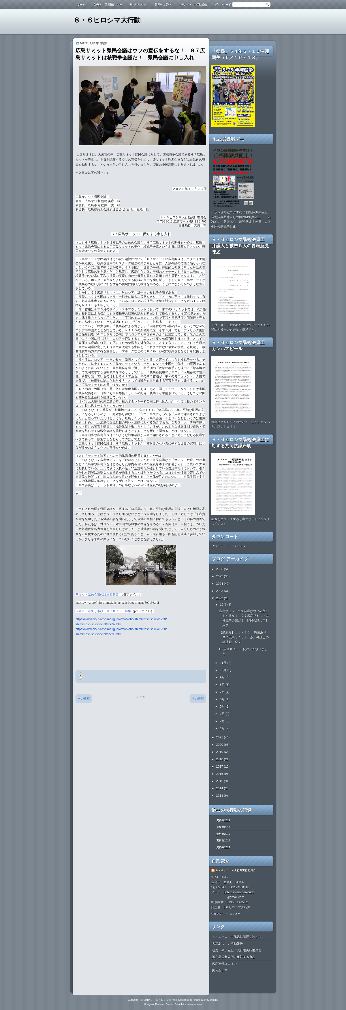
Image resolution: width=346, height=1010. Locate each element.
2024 (220, 583)
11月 (223, 663)
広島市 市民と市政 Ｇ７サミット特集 (103, 611)
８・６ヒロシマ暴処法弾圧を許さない (238, 937)
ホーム (81, 4)
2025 (220, 576)
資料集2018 (223, 820)
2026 (220, 569)
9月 (223, 677)
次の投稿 (84, 698)
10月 (223, 670)
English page (138, 4)
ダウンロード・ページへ (228, 546)
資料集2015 (223, 840)
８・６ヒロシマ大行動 (106, 20)
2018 (220, 759)
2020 (220, 744)
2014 (220, 788)
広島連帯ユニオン (224, 963)
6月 (223, 699)
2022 (220, 598)
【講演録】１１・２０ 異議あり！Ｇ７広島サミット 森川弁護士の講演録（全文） (244, 637)
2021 (220, 737)
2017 (220, 766)
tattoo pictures (194, 1004)
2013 (220, 795)
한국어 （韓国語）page (108, 4)
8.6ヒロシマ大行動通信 (193, 4)
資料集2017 (223, 827)
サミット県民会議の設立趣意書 (97, 594)
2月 (223, 721)
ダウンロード (223, 4)
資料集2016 (223, 834)
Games (169, 1004)
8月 (223, 684)
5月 (223, 706)
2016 (220, 774)
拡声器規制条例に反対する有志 (233, 957)
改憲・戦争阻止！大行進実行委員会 (236, 950)
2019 (220, 752)
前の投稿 (198, 698)
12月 (223, 604)
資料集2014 (223, 847)
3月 (223, 714)
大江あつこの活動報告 (227, 943)
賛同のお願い (163, 4)
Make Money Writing (206, 999)
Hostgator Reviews (154, 1004)
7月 (223, 692)
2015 (220, 781)
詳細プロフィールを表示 (226, 914)
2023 (220, 591)
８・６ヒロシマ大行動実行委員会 (236, 870)
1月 (223, 728)
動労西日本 (220, 970)
